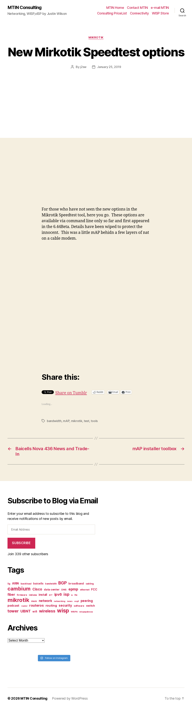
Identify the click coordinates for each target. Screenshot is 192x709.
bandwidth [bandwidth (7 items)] (51, 583)
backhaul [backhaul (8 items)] (26, 583)
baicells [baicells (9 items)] (38, 583)
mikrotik (76, 421)
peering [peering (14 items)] (87, 601)
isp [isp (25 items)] (66, 594)
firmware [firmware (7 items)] (22, 595)
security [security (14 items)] (65, 605)
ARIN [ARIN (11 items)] (15, 583)
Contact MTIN (137, 8)
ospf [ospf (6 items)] (76, 601)
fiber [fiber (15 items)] (11, 594)
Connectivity (139, 13)
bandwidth (54, 421)
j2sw (83, 67)
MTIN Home (115, 8)
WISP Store (160, 13)
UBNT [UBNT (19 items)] (25, 611)
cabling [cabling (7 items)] (90, 583)
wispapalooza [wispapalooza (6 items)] (86, 612)
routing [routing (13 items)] (51, 605)
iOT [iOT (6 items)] (50, 595)
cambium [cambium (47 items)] (19, 589)
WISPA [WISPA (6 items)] (74, 612)
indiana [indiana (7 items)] (33, 595)
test (86, 421)
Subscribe (21, 543)
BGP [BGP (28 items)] (62, 583)
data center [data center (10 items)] (51, 589)
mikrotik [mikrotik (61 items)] (18, 600)
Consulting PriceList (112, 13)
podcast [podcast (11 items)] (13, 605)
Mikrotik (95, 37)
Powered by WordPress (70, 698)
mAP (66, 421)
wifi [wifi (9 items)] (34, 611)
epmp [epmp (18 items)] (73, 589)
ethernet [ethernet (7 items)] (84, 589)
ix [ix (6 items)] (72, 595)
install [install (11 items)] (43, 594)
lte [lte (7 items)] (75, 595)
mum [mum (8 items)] (34, 601)
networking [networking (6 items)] (59, 601)
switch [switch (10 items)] (90, 605)
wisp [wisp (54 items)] (63, 610)
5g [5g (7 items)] (9, 583)
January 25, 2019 (109, 67)
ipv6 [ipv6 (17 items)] (58, 594)
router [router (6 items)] (24, 606)
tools (94, 421)
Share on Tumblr (71, 392)
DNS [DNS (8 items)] (64, 589)
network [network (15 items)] (45, 601)
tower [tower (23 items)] (13, 611)
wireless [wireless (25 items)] (47, 611)
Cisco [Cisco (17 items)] (37, 589)
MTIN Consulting (24, 7)
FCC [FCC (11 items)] (94, 589)
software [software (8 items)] (79, 605)
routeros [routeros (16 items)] (36, 605)
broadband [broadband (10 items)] (76, 583)
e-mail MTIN (160, 8)
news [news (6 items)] (69, 601)
